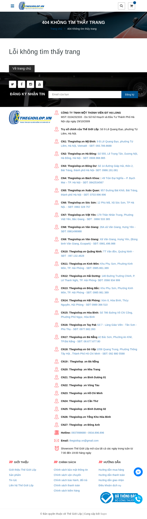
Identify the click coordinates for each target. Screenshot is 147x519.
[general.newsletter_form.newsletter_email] (93, 94)
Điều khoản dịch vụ (110, 485)
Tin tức (13, 480)
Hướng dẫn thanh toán (112, 475)
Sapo (103, 513)
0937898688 (78, 432)
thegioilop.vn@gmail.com (84, 440)
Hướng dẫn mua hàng (111, 469)
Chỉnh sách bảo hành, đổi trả (70, 480)
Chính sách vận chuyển (67, 475)
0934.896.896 (96, 432)
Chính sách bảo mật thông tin (71, 469)
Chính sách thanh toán (67, 485)
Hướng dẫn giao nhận (111, 480)
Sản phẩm (15, 475)
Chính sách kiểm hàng (67, 490)
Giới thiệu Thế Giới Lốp (22, 469)
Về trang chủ (22, 68)
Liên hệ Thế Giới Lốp (21, 485)
